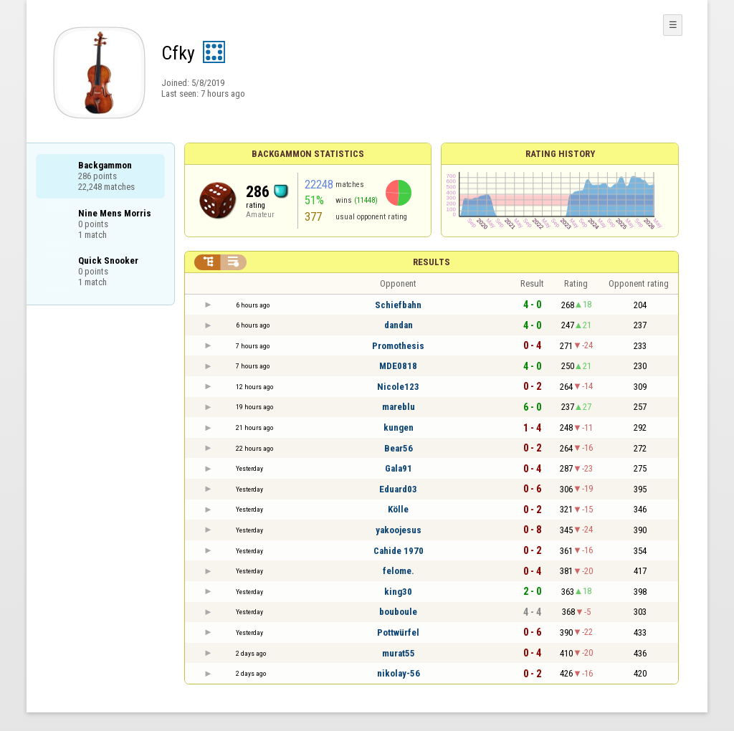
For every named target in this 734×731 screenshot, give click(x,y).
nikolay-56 (398, 673)
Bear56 (398, 448)
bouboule (398, 611)
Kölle (398, 509)
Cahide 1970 (398, 550)
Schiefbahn (398, 305)
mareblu (398, 406)
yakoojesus (398, 530)
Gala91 (398, 468)
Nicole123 (398, 386)
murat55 (398, 653)
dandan (398, 325)
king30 (398, 591)
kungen (398, 427)
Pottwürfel (398, 632)
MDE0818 (398, 365)
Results (431, 262)
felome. (398, 570)
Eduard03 (398, 489)
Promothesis (398, 345)
